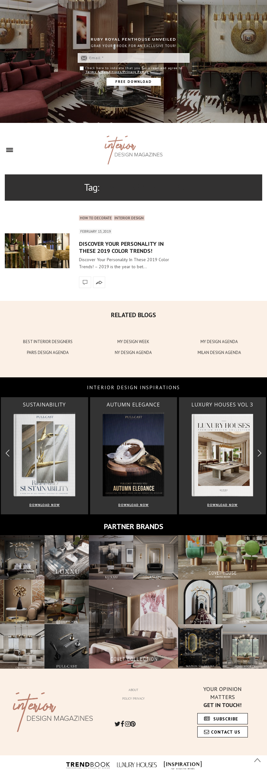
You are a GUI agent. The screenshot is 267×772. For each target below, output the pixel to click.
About (133, 690)
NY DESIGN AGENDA (133, 352)
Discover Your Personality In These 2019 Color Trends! (121, 247)
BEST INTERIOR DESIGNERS (48, 341)
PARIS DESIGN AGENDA (48, 352)
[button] (259, 453)
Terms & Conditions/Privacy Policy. (117, 72)
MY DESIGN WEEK (133, 341)
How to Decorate (96, 218)
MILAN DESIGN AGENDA (219, 352)
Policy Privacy (133, 698)
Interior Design (129, 218)
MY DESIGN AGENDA (219, 341)
